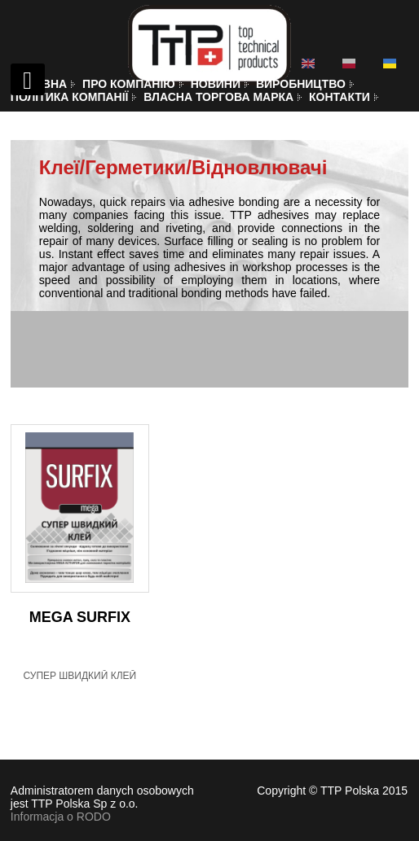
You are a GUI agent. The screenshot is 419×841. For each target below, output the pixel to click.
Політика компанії (70, 96)
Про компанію (128, 83)
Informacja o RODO (61, 816)
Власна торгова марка (218, 96)
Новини (215, 83)
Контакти (339, 96)
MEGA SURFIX (79, 617)
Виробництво (301, 83)
